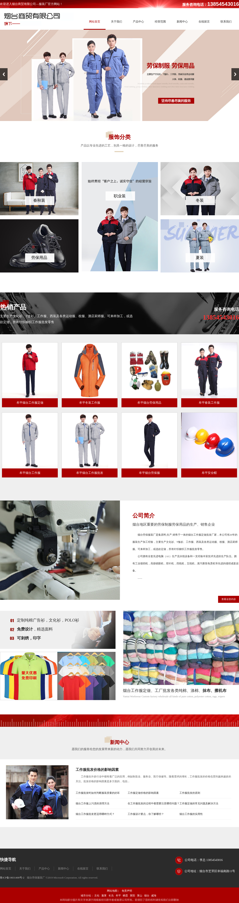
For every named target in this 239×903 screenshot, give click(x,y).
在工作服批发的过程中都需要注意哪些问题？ (153, 803)
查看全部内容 (228, 599)
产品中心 (44, 868)
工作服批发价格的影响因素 (97, 770)
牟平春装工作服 (209, 402)
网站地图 (112, 890)
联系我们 (102, 868)
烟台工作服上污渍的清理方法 (92, 803)
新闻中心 (63, 868)
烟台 (146, 895)
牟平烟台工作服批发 (89, 472)
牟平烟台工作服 (30, 472)
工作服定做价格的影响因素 (143, 792)
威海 (153, 895)
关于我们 (24, 868)
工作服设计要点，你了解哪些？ (146, 814)
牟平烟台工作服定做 (30, 402)
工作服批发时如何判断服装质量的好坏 (98, 792)
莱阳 (132, 895)
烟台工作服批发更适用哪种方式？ (95, 814)
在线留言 (82, 868)
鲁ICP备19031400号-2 (12, 877)
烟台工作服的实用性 (191, 814)
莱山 (139, 895)
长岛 (111, 895)
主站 (96, 895)
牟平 (118, 895)
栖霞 (125, 895)
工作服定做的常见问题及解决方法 (198, 803)
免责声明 (127, 890)
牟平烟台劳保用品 (149, 402)
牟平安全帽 (209, 472)
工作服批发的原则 (189, 792)
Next (235, 74)
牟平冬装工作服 (89, 402)
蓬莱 (104, 895)
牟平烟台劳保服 (149, 472)
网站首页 (5, 868)
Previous (4, 74)
